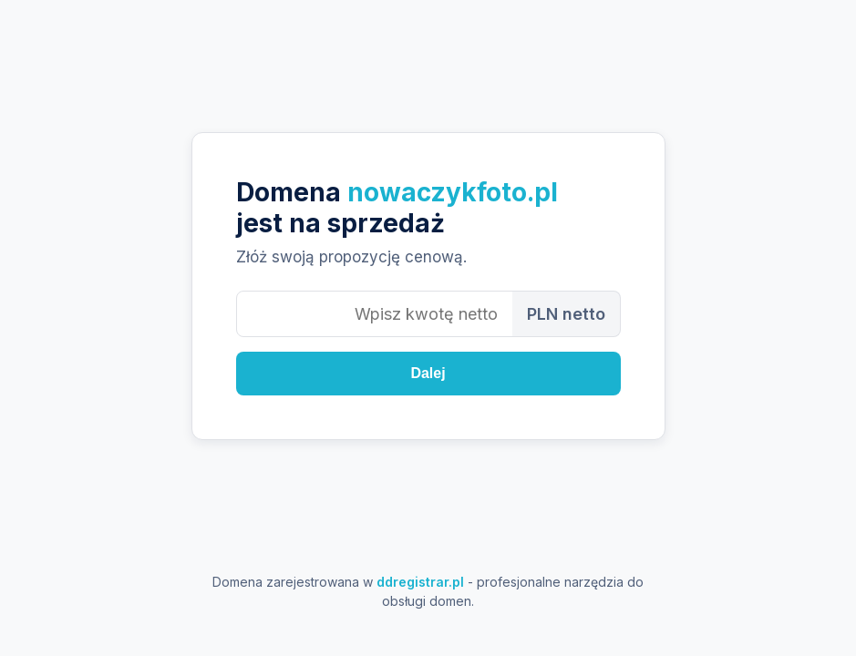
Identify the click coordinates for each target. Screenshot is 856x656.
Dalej (427, 373)
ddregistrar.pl (420, 581)
